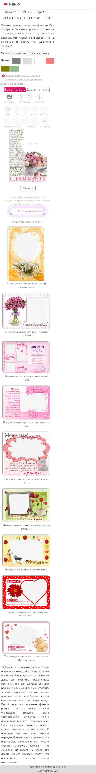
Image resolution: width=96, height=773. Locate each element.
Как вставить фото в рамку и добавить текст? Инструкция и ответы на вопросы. (21, 80)
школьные (19, 692)
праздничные (40, 679)
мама (46, 53)
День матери (18, 53)
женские (30, 688)
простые (33, 692)
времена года (10, 684)
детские (6, 692)
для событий (19, 679)
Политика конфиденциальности (48, 766)
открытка (34, 53)
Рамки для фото (24, 675)
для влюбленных (31, 684)
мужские (43, 688)
